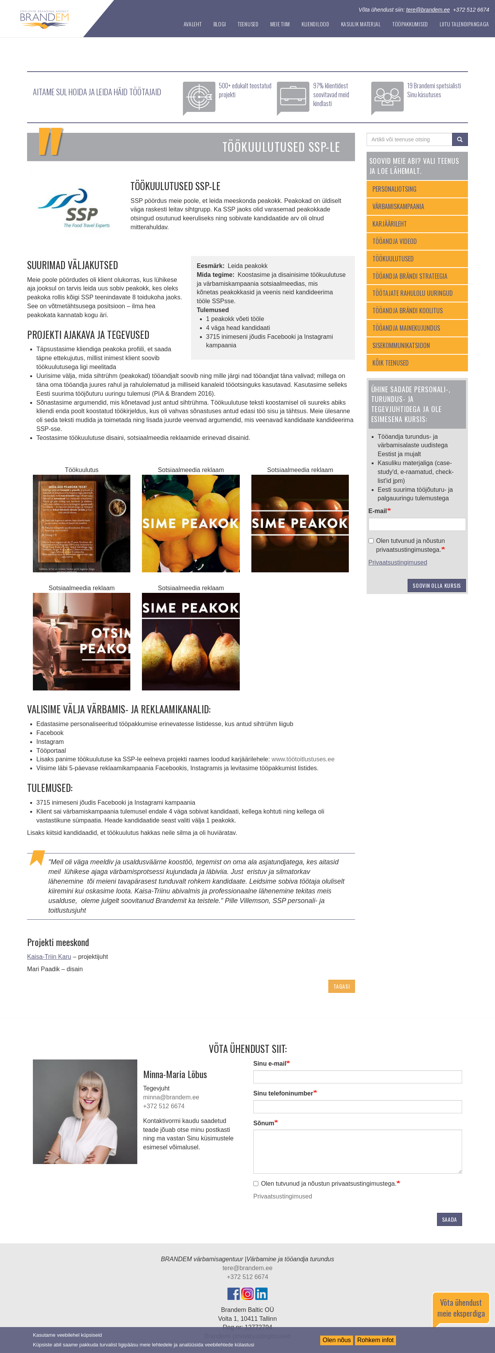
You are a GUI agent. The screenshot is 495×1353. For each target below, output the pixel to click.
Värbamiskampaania (398, 206)
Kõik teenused (390, 362)
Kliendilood (315, 24)
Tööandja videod (394, 241)
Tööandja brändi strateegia (409, 276)
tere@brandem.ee (428, 10)
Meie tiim (280, 24)
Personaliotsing (394, 189)
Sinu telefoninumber (283, 1093)
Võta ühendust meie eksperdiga (461, 1307)
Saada (449, 1219)
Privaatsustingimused (398, 562)
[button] (81, 523)
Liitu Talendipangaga (464, 24)
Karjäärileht (389, 223)
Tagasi (341, 986)
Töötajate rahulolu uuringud (412, 293)
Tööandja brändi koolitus (407, 310)
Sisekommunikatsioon (401, 345)
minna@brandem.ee (171, 1097)
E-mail (378, 511)
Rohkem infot (375, 1340)
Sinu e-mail (269, 1063)
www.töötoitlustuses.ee (303, 759)
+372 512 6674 (163, 1106)
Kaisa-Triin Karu (49, 956)
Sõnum (263, 1123)
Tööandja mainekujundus (406, 328)
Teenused (248, 24)
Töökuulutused (393, 258)
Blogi (220, 24)
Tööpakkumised (410, 24)
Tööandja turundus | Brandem (84, 16)
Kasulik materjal (361, 24)
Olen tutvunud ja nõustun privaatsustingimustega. (407, 545)
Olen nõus (337, 1340)
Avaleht (193, 24)
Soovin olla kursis (437, 585)
